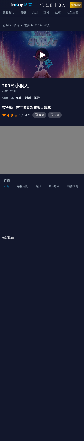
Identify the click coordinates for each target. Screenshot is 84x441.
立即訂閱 (76, 5)
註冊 (49, 5)
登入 (61, 5)
